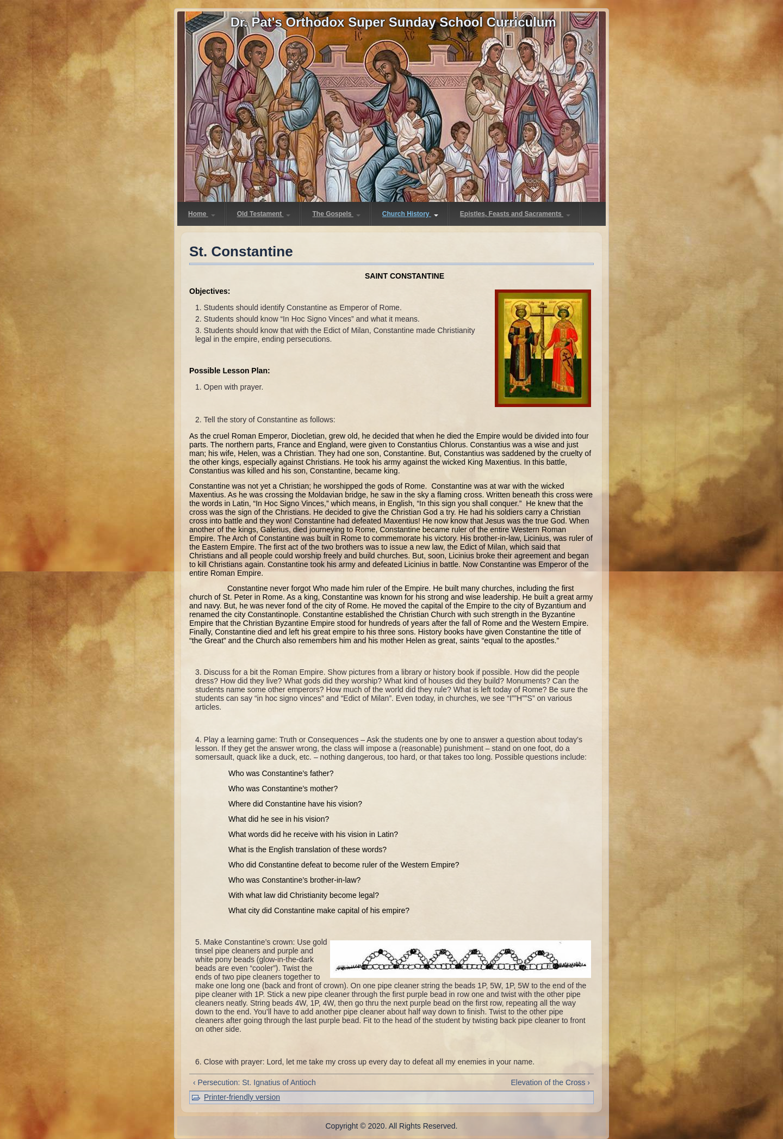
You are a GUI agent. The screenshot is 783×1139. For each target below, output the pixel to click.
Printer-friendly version (242, 1097)
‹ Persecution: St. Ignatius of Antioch (254, 1082)
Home (201, 214)
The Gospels (336, 214)
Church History (410, 214)
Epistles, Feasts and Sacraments (515, 214)
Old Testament (264, 214)
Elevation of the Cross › (550, 1082)
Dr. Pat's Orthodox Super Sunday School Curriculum (393, 22)
